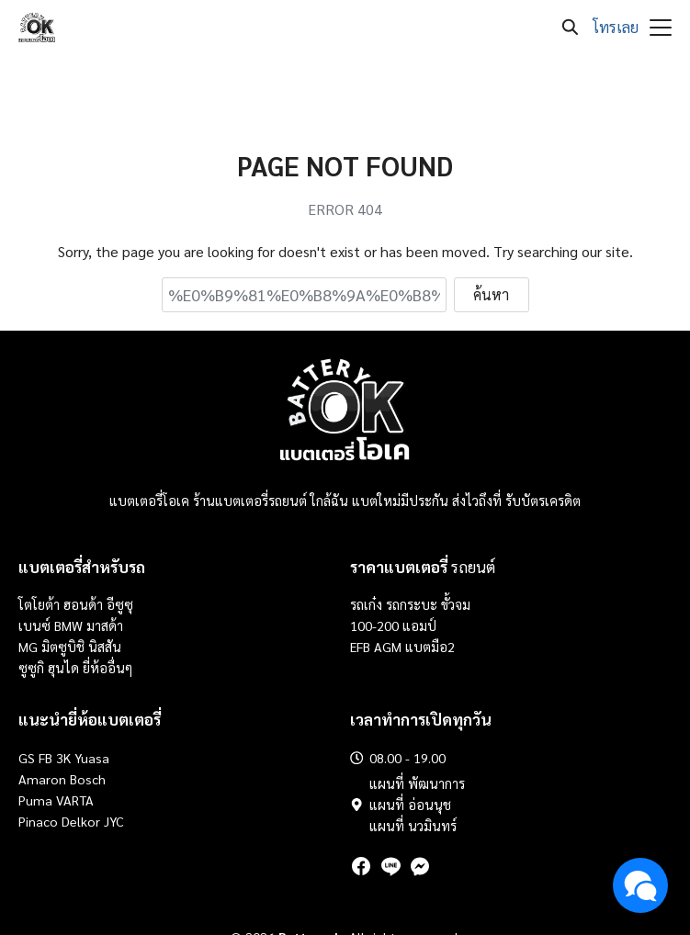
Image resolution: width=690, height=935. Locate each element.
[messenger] (420, 866)
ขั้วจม (455, 604)
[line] (390, 866)
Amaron (42, 779)
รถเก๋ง (366, 604)
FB (45, 757)
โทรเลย (616, 27)
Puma (35, 800)
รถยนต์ (422, 567)
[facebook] (361, 866)
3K (63, 757)
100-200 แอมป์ (393, 625)
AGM (388, 646)
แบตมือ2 (430, 646)
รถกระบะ (413, 604)
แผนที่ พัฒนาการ (417, 783)
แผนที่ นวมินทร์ (413, 825)
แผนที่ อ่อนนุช (410, 804)
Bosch (88, 779)
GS (26, 757)
